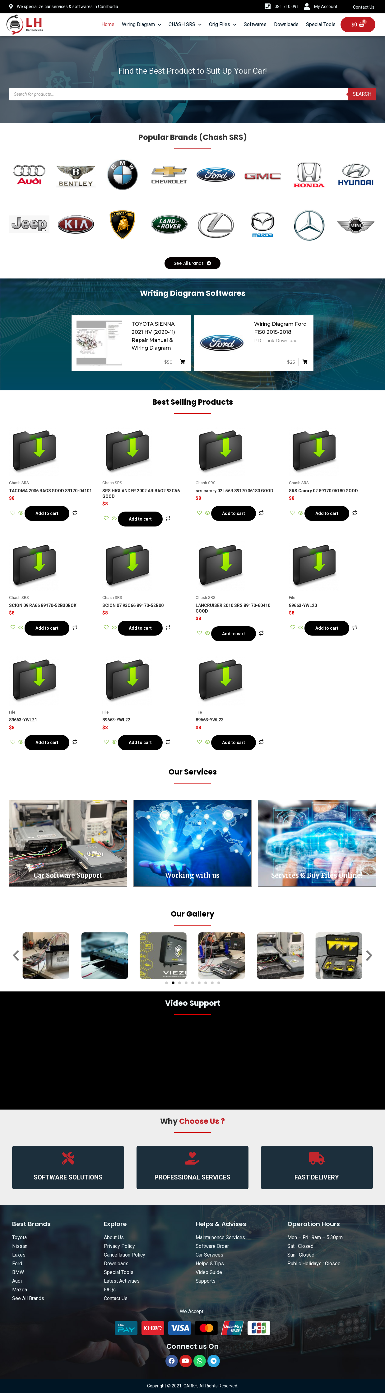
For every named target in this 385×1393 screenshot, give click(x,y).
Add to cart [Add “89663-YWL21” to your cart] (46, 742)
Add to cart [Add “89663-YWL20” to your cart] (326, 628)
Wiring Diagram (141, 25)
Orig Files (222, 25)
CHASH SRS (185, 25)
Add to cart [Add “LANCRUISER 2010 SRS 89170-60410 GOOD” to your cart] (233, 633)
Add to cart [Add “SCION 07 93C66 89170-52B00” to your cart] (140, 628)
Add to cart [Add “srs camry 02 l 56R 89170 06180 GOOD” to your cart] (233, 513)
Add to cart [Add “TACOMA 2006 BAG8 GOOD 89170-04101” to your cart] (46, 513)
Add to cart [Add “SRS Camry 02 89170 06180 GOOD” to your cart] (326, 513)
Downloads (286, 24)
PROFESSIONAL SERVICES (192, 1177)
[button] (192, 263)
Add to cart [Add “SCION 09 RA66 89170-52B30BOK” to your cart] (46, 628)
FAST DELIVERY (317, 1177)
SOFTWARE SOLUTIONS (68, 1177)
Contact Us (363, 7)
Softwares (255, 24)
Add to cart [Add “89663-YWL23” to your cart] (233, 742)
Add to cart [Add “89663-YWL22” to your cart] (140, 742)
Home (107, 24)
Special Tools (321, 24)
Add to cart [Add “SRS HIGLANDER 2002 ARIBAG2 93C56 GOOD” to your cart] (140, 519)
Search (362, 94)
